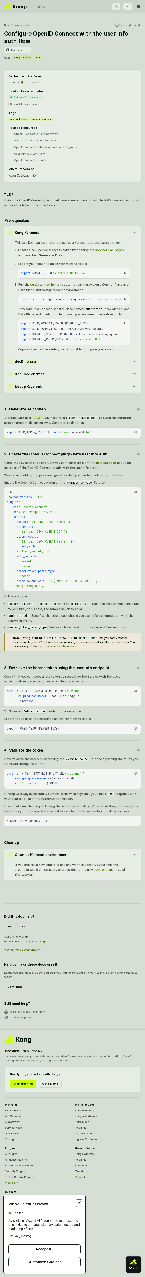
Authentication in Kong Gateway (35, 140)
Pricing (9, 1139)
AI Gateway (12, 1122)
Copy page (14, 50)
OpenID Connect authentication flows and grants (45, 147)
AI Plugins (11, 1154)
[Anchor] (72, 409)
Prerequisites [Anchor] (16, 220)
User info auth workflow (29, 153)
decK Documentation (24, 103)
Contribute (15, 987)
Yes (10, 926)
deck (37, 57)
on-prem (33, 82)
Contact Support (17, 1017)
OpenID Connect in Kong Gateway (36, 134)
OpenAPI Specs (85, 1133)
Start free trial (23, 1083)
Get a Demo (50, 1083)
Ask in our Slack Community (24, 1012)
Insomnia (81, 1127)
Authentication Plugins (19, 1165)
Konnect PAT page (108, 250)
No (23, 926)
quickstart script (42, 284)
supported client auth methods (57, 646)
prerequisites (106, 463)
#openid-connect (42, 118)
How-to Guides (22, 25)
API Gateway (13, 1116)
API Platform (13, 1110)
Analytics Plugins (16, 1160)
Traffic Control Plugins (19, 1177)
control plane (103, 869)
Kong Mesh (82, 1122)
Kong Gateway (22, 57)
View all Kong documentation (22, 949)
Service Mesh (13, 1127)
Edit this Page (38, 941)
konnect (13, 82)
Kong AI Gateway (86, 1116)
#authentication (19, 118)
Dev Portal (11, 1133)
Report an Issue (14, 941)
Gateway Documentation (26, 97)
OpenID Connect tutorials (30, 160)
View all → (11, 1183)
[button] (125, 272)
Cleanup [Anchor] (11, 842)
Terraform (81, 1171)
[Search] (116, 6)
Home (7, 25)
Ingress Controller (86, 1139)
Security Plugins (15, 1171)
